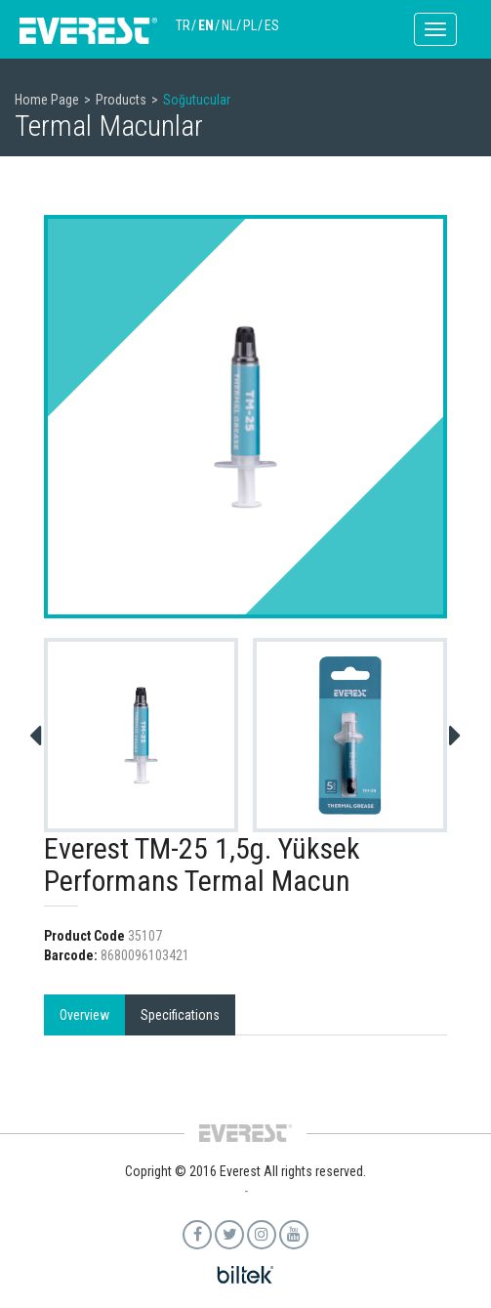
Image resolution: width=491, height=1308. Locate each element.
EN (206, 25)
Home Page (47, 99)
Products (121, 99)
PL (250, 25)
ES (272, 25)
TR (183, 25)
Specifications (180, 1015)
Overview (84, 1015)
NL (228, 25)
